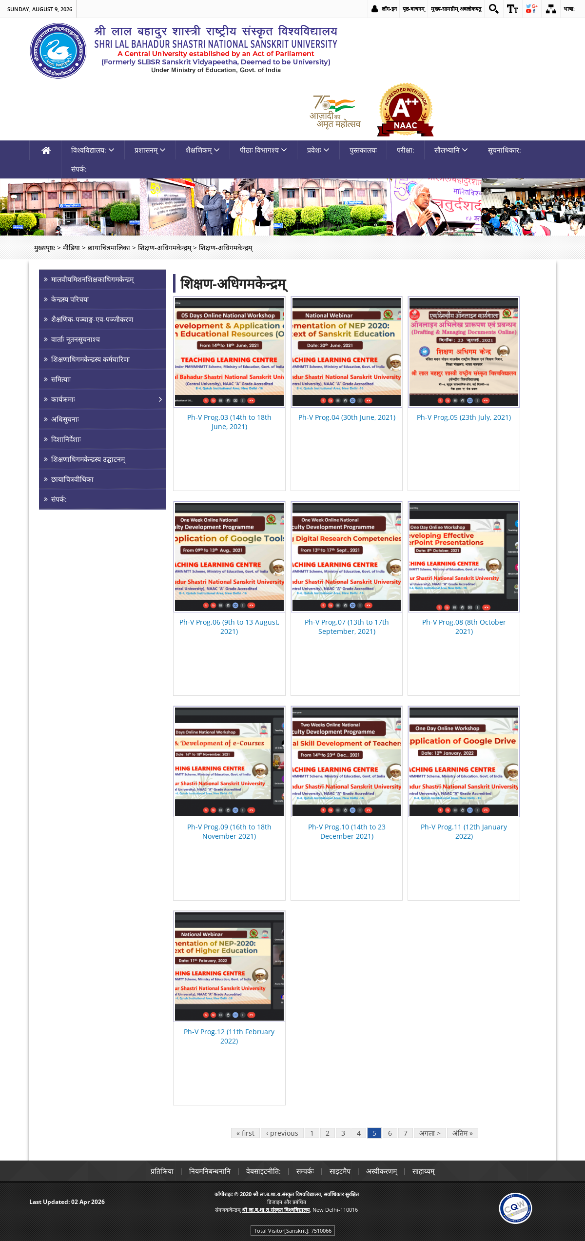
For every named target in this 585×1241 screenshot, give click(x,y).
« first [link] (245, 1133)
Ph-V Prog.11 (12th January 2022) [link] (464, 831)
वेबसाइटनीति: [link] (263, 1171)
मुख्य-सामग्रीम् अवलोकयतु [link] (456, 8)
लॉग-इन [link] (389, 8)
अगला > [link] (430, 1133)
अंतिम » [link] (462, 1133)
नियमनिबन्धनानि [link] (210, 1171)
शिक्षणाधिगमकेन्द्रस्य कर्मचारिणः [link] (90, 359)
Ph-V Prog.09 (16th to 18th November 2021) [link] (229, 831)
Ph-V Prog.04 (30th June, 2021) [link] (346, 417)
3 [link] (343, 1133)
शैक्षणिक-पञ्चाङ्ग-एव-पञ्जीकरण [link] (92, 319)
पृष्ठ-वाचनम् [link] (414, 8)
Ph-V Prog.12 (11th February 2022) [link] (229, 1036)
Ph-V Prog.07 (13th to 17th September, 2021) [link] (347, 626)
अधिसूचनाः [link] (65, 419)
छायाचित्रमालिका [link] (109, 247)
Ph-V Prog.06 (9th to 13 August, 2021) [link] (229, 626)
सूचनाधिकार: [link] (504, 150)
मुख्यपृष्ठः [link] (44, 247)
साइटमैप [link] (340, 1171)
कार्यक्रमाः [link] (63, 399)
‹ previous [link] (282, 1133)
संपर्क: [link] (79, 169)
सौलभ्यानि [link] (451, 149)
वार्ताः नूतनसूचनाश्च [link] (75, 339)
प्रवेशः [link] (318, 149)
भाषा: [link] (569, 8)
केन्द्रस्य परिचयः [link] (70, 299)
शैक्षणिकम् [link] (203, 149)
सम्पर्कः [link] (305, 1171)
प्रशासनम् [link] (150, 149)
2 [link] (328, 1133)
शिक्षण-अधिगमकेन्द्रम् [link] (164, 247)
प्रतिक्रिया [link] (162, 1171)
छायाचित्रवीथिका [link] (72, 479)
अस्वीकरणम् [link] (381, 1171)
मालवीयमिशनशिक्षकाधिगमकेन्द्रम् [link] (92, 279)
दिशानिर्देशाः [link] (66, 439)
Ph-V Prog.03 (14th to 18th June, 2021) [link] (229, 422)
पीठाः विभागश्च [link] (263, 149)
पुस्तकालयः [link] (363, 150)
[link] (494, 9)
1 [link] (312, 1133)
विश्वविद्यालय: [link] (93, 149)
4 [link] (359, 1133)
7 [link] (406, 1133)
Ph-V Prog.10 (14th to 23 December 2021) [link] (347, 831)
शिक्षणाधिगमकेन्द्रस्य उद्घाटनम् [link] (88, 459)
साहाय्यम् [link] (423, 1171)
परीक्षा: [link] (405, 150)
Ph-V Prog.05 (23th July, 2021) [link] (464, 417)
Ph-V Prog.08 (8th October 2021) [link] (464, 626)
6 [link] (390, 1133)
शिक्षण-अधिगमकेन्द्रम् (233, 283)
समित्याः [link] (61, 379)
